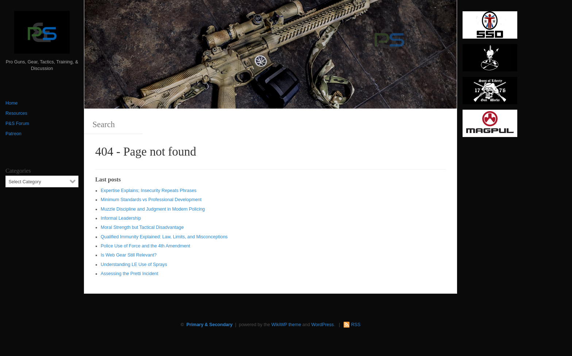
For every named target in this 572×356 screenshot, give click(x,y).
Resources (16, 113)
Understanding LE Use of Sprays (134, 264)
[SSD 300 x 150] (490, 27)
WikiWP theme (286, 324)
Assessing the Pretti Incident (129, 273)
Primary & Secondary (209, 324)
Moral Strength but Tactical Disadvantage (142, 227)
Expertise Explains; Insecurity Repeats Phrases (149, 190)
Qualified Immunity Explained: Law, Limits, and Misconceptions (164, 236)
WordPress (322, 324)
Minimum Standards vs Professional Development (151, 199)
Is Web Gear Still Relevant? (128, 255)
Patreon (13, 133)
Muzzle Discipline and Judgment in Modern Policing (153, 209)
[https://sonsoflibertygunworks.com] (490, 92)
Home (11, 103)
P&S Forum (17, 123)
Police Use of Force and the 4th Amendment (145, 246)
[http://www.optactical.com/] (490, 60)
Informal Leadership (121, 218)
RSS (355, 324)
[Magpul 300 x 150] (490, 125)
